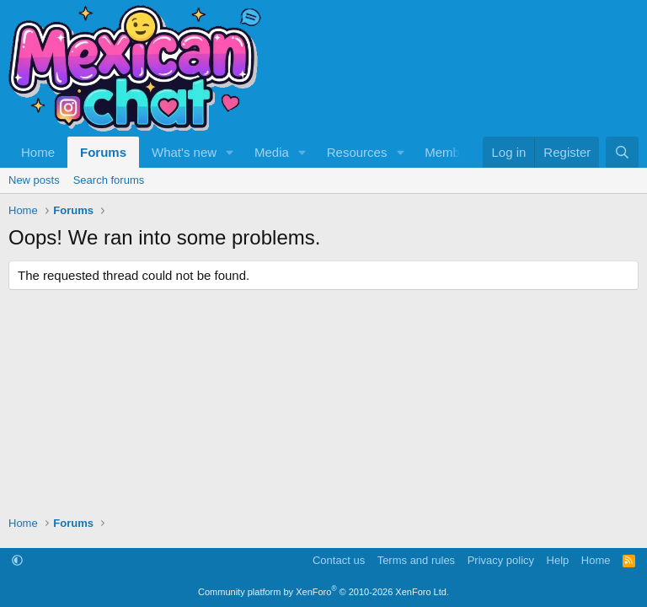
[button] (230, 152)
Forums (103, 152)
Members (451, 152)
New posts (34, 180)
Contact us (339, 560)
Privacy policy (501, 560)
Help (558, 560)
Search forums (109, 180)
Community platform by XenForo (323, 592)
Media (271, 152)
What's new (184, 152)
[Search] (622, 152)
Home (38, 152)
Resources (357, 152)
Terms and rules (416, 560)
